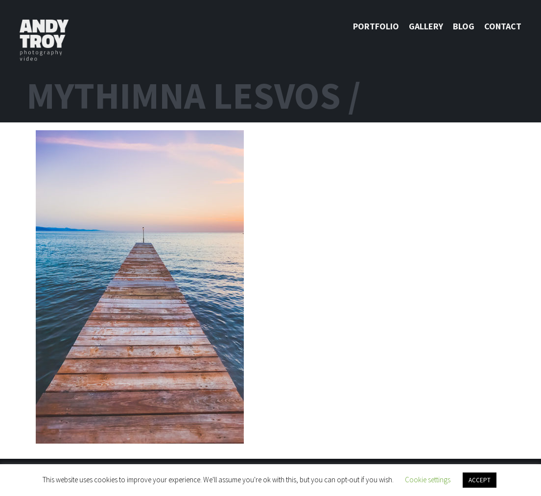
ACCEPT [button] (480, 480)
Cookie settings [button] (427, 479)
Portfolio (376, 26)
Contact (502, 26)
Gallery (426, 26)
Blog (463, 26)
